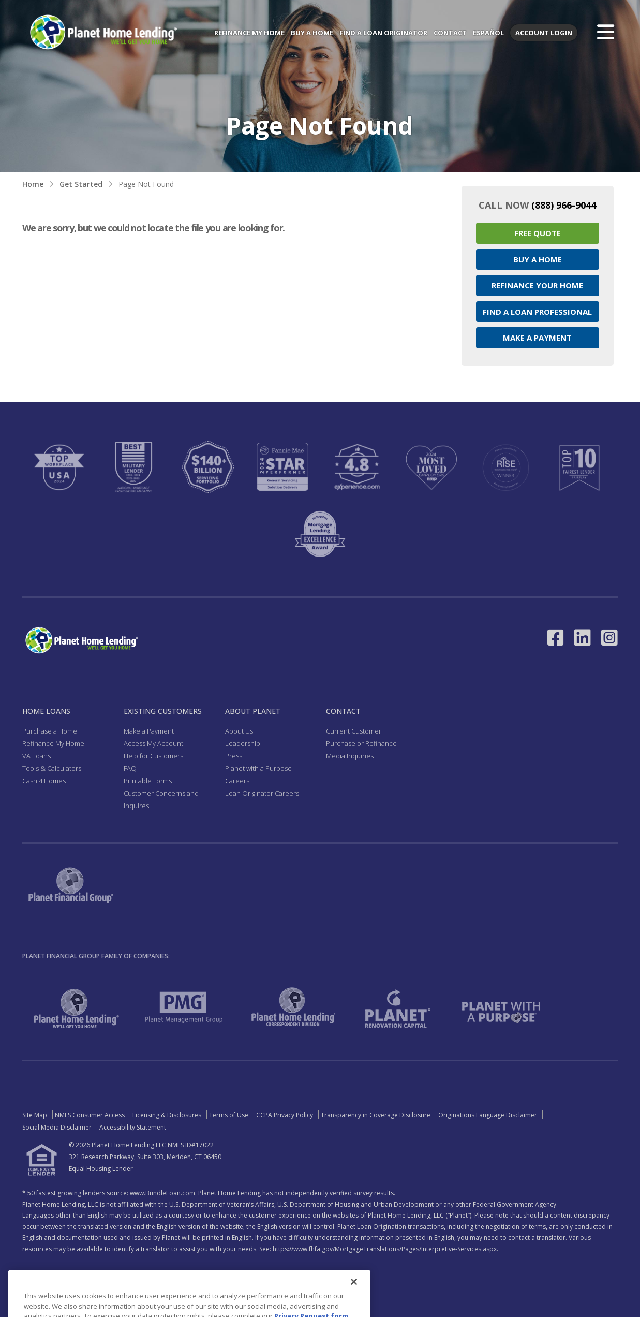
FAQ (130, 768)
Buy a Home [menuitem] (312, 32)
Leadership (242, 743)
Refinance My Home (53, 743)
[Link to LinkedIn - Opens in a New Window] (582, 637)
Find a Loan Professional (537, 311)
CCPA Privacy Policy (284, 1114)
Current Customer (353, 731)
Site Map (34, 1114)
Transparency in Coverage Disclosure (375, 1114)
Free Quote (537, 233)
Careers (237, 780)
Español (488, 32)
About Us (239, 731)
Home (32, 184)
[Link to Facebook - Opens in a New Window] (555, 637)
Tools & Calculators (51, 768)
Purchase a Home (49, 731)
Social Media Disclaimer (57, 1127)
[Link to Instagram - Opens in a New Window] (609, 637)
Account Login (543, 32)
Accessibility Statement (132, 1127)
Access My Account (153, 743)
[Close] (354, 1298)
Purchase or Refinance (361, 743)
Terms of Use (228, 1114)
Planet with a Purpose (258, 768)
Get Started (80, 184)
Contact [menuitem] (450, 32)
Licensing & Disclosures (166, 1114)
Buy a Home (537, 259)
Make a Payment (537, 337)
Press (233, 755)
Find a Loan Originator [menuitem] (383, 32)
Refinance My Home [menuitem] (249, 32)
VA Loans (36, 755)
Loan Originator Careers (262, 793)
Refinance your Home (537, 285)
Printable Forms (148, 780)
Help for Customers (153, 755)
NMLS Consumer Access (90, 1114)
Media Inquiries (350, 755)
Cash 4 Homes (44, 780)
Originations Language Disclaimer (487, 1114)
